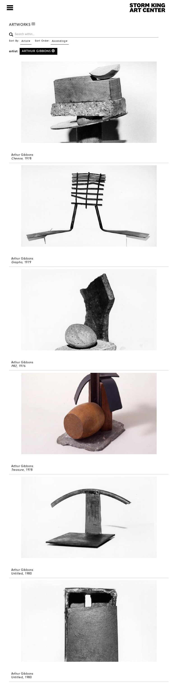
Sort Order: (52, 40)
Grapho (16, 262)
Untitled (17, 573)
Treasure (17, 470)
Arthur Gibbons (38, 51)
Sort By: (20, 40)
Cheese (17, 158)
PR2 (14, 366)
